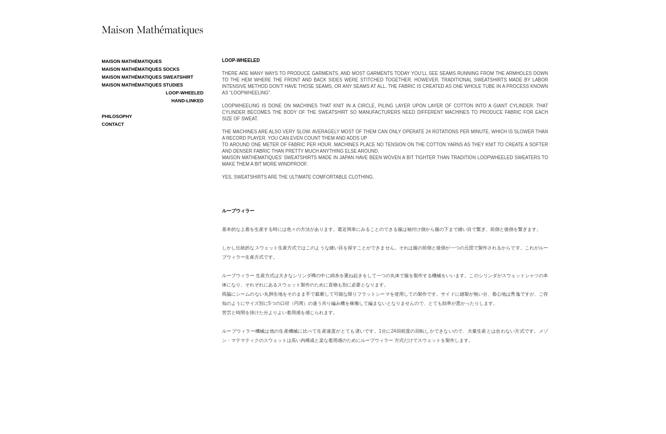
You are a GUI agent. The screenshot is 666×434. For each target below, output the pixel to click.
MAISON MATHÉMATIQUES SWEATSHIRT (147, 77)
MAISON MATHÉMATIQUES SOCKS (140, 69)
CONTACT (113, 124)
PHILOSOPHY (117, 116)
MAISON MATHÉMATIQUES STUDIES (142, 85)
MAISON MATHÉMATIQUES (132, 61)
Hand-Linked (188, 101)
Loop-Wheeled (185, 93)
